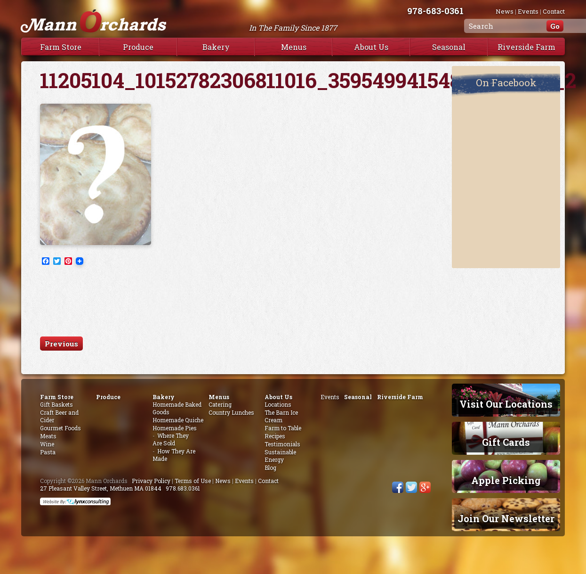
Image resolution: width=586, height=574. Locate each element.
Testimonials (282, 444)
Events (528, 11)
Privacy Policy (151, 480)
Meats (48, 436)
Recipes (275, 436)
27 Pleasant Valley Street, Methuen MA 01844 (100, 488)
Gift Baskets (56, 404)
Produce (138, 47)
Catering (220, 404)
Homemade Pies (175, 428)
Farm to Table (283, 428)
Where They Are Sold (171, 439)
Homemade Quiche (178, 420)
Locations (278, 404)
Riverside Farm (526, 47)
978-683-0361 (445, 10)
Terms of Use (193, 480)
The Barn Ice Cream (281, 416)
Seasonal (449, 47)
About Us (371, 47)
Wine (47, 444)
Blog (270, 467)
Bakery (216, 47)
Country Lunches (231, 412)
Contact (554, 11)
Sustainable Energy (280, 455)
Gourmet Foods (60, 428)
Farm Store (60, 47)
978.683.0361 (183, 488)
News (505, 11)
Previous (61, 343)
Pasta (48, 452)
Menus (293, 47)
